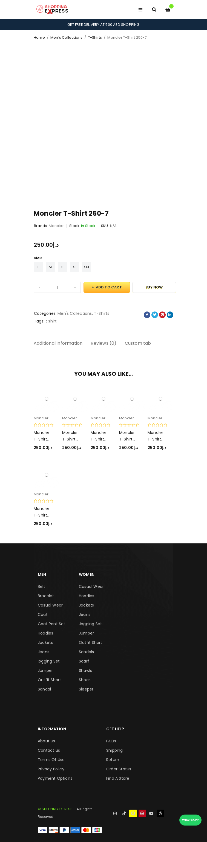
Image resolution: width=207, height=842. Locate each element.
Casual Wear (50, 605)
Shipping (114, 750)
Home (39, 37)
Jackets (45, 642)
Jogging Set (90, 624)
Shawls (85, 670)
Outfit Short (49, 680)
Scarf (84, 661)
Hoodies (45, 633)
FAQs (111, 741)
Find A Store (117, 778)
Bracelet (46, 596)
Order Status (118, 769)
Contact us (49, 750)
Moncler (56, 225)
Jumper (45, 670)
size (38, 257)
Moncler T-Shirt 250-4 (155, 439)
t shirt (51, 321)
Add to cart (109, 287)
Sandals (86, 652)
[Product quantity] (57, 287)
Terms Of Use (51, 759)
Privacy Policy (51, 769)
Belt (41, 586)
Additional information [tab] (58, 343)
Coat (43, 614)
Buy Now (154, 287)
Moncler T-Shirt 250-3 (98, 439)
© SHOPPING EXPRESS (55, 809)
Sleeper (86, 689)
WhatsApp (190, 820)
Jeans (43, 652)
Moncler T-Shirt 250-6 (70, 439)
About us (46, 741)
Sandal (44, 689)
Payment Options (55, 778)
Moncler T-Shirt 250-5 (127, 439)
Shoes (85, 680)
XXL (87, 267)
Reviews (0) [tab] (103, 343)
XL (74, 267)
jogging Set (49, 661)
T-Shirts (95, 37)
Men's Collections (66, 37)
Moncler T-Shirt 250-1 (41, 515)
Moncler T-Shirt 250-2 (41, 439)
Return (112, 759)
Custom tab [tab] (138, 343)
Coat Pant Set (51, 624)
